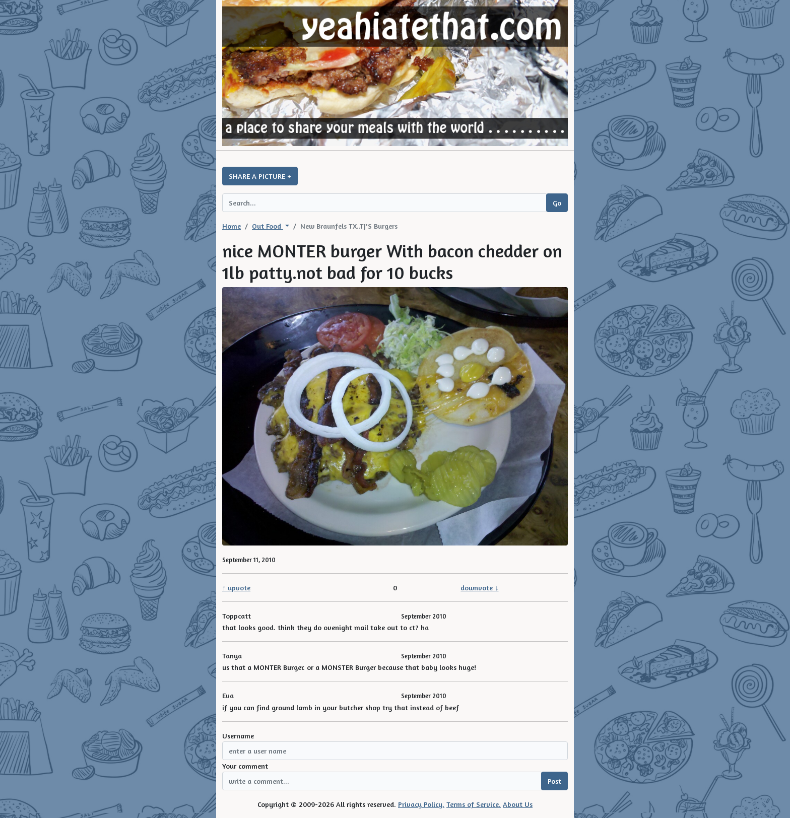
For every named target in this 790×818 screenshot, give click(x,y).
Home (231, 226)
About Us (518, 804)
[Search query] (384, 202)
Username (238, 735)
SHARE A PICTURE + (260, 176)
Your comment (245, 766)
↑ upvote (236, 587)
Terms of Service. (473, 804)
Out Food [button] (267, 226)
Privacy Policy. (421, 804)
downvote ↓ (479, 587)
